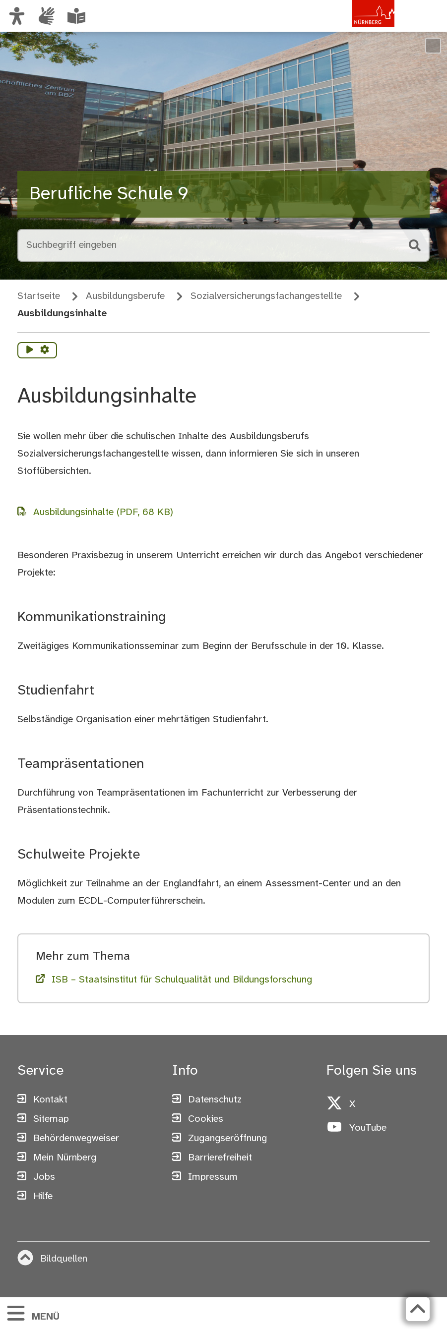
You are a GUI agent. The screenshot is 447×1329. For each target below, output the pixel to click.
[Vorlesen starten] (29, 350)
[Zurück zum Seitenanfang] (418, 1309)
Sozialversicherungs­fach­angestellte (266, 296)
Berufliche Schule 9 (109, 194)
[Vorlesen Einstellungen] (44, 350)
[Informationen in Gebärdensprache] (47, 16)
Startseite (38, 296)
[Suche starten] (414, 245)
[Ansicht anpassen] (17, 16)
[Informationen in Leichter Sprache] (76, 16)
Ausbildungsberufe (125, 296)
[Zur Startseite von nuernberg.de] (352, 26)
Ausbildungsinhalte (62, 313)
